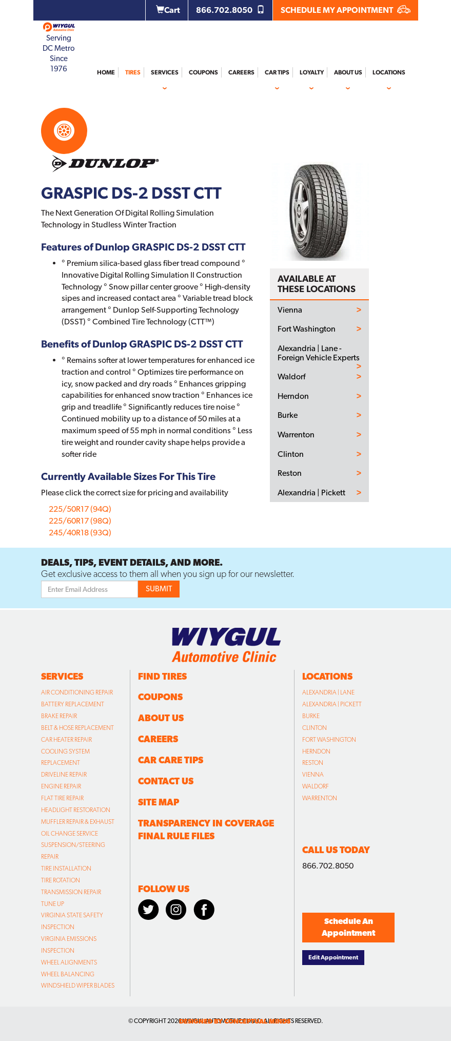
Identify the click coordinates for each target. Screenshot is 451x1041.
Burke (288, 415)
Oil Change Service (69, 833)
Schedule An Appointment (348, 927)
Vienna (290, 310)
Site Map (158, 802)
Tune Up (52, 904)
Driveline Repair (64, 774)
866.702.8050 (230, 10)
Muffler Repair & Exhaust (77, 821)
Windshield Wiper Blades (77, 985)
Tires (133, 72)
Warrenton (296, 434)
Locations (388, 72)
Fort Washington (307, 329)
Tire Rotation (60, 880)
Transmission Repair (71, 892)
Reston (290, 473)
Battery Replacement (72, 704)
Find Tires (162, 676)
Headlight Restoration (75, 810)
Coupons (203, 72)
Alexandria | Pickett (311, 492)
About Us (348, 72)
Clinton (291, 454)
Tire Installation (66, 868)
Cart (168, 10)
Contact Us (165, 781)
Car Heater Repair (66, 739)
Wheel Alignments (69, 962)
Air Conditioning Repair (77, 692)
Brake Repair (59, 716)
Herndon (293, 396)
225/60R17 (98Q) (80, 521)
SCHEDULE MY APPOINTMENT (345, 10)
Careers (241, 72)
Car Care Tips (170, 760)
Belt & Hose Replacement (77, 727)
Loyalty (312, 72)
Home (106, 72)
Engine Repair (61, 786)
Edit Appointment (333, 957)
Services (165, 72)
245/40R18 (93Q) (80, 532)
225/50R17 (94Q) (80, 509)
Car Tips (277, 72)
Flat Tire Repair (62, 798)
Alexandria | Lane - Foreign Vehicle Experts (319, 353)
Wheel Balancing (67, 974)
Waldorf (291, 376)
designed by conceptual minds (234, 1021)
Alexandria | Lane (328, 692)
